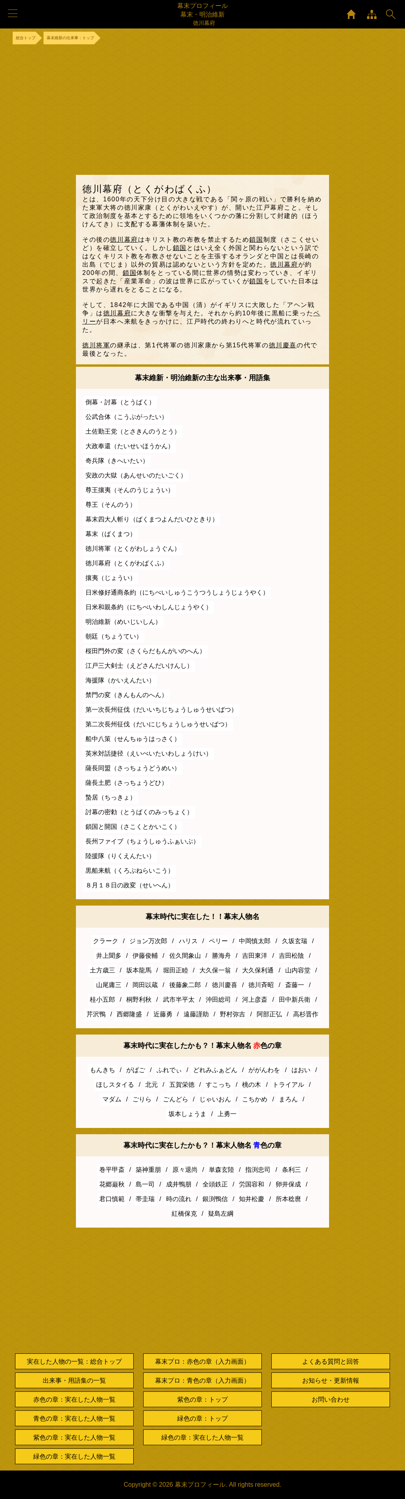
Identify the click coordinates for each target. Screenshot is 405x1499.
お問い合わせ (331, 1399)
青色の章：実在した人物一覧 (74, 1418)
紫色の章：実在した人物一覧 (74, 1437)
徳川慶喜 (283, 345)
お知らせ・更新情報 (330, 1380)
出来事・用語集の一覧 (74, 1380)
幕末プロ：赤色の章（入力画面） (202, 1361)
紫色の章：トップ (202, 1399)
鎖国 (256, 239)
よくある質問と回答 (330, 1361)
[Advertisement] (202, 109)
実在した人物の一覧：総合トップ (74, 1361)
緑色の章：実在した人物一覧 (74, 1456)
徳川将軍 (96, 345)
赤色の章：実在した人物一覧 (74, 1399)
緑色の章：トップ (202, 1418)
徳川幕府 (124, 239)
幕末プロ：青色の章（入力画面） (202, 1380)
